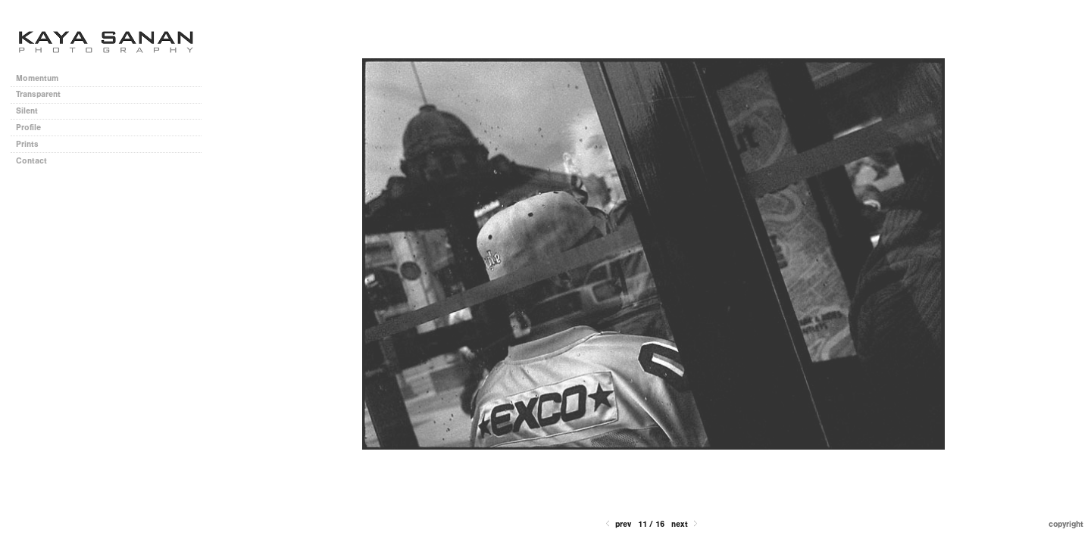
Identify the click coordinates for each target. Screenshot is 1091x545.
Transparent (38, 94)
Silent (27, 111)
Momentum (37, 78)
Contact (31, 161)
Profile (28, 127)
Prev (617, 524)
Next (685, 524)
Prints (27, 144)
